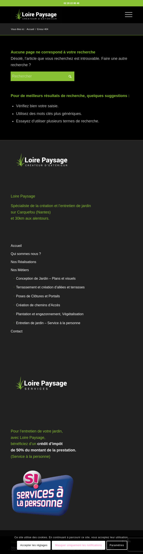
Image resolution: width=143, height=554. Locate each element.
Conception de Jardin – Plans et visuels (45, 278)
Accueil (16, 246)
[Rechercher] (42, 76)
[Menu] (126, 14)
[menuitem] (126, 14)
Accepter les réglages (33, 545)
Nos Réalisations (23, 262)
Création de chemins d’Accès (38, 305)
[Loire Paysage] (59, 14)
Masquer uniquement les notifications (78, 545)
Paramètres (117, 545)
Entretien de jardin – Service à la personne (48, 323)
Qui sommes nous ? (26, 254)
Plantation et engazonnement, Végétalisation (50, 314)
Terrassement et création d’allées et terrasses (50, 287)
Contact (16, 331)
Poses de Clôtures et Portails (38, 296)
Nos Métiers (20, 270)
